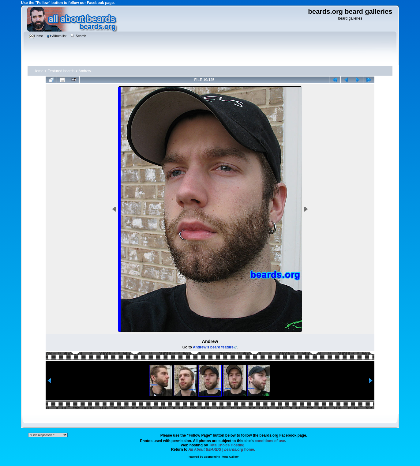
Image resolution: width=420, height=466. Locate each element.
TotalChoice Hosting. (227, 445)
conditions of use (270, 441)
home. (222, 449)
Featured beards (60, 71)
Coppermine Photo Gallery (221, 456)
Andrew (84, 71)
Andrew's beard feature (213, 347)
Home (38, 71)
